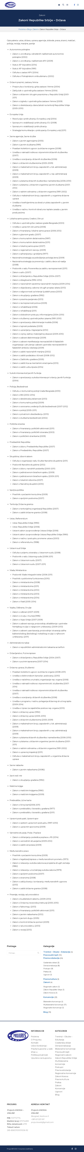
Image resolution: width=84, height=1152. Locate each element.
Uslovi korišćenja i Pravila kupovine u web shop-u (42, 1049)
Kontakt (34, 1043)
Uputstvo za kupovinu (41, 1058)
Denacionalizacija (50, 966)
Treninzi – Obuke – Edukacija (56, 952)
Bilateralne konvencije (52, 1002)
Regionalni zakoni (50, 987)
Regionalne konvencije (52, 1008)
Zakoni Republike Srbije (52, 990)
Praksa (46, 972)
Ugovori (46, 975)
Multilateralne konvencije (53, 1005)
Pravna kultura (50, 979)
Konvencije (48, 997)
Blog (29, 29)
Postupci (46, 969)
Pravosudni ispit (50, 955)
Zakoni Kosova (49, 993)
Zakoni (42, 15)
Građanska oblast (50, 963)
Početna (21, 29)
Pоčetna (35, 1037)
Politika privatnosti (39, 1055)
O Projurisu (36, 1040)
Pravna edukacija (51, 958)
